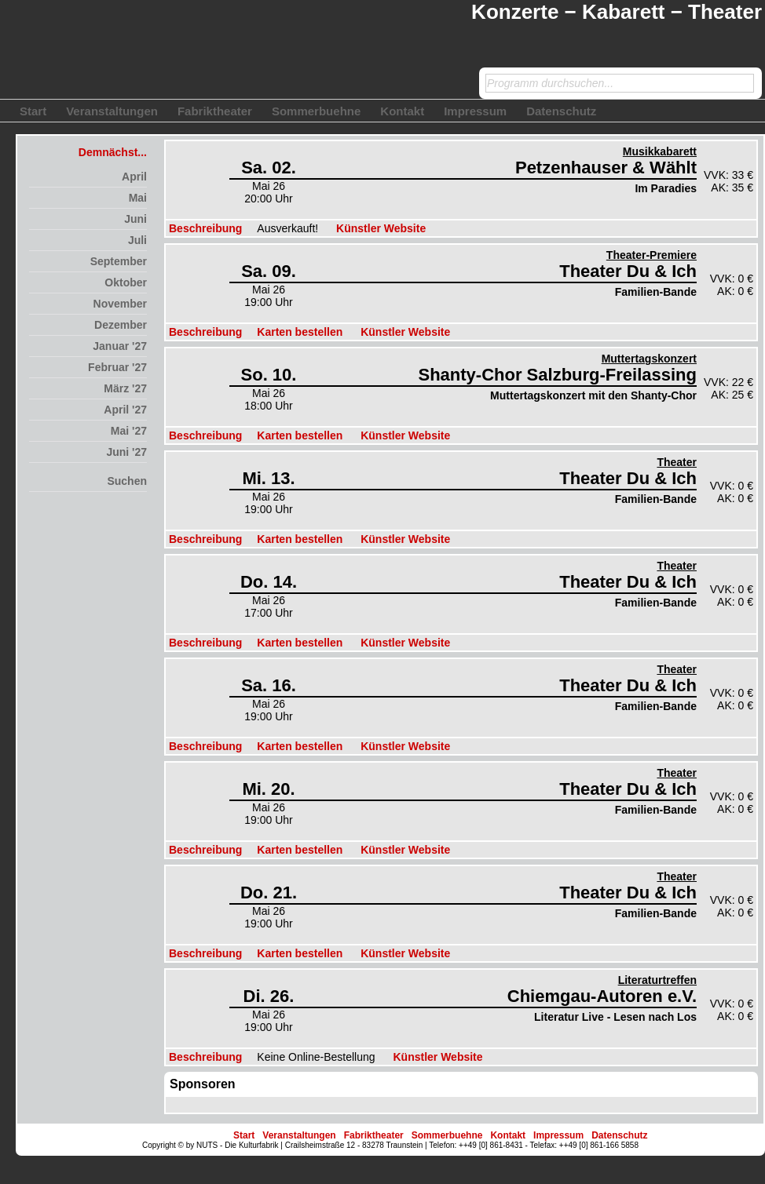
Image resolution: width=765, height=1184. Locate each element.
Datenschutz (561, 111)
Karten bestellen (299, 332)
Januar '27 (120, 346)
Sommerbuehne (316, 111)
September (118, 261)
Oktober (125, 282)
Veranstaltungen (112, 111)
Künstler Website (381, 228)
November (120, 303)
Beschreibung (205, 228)
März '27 (125, 388)
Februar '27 (117, 367)
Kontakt (402, 111)
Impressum (475, 111)
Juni (135, 219)
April (134, 176)
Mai (138, 197)
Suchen (127, 481)
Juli (137, 240)
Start (33, 111)
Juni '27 (126, 452)
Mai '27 (129, 430)
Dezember (120, 325)
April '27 (125, 409)
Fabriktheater (215, 111)
